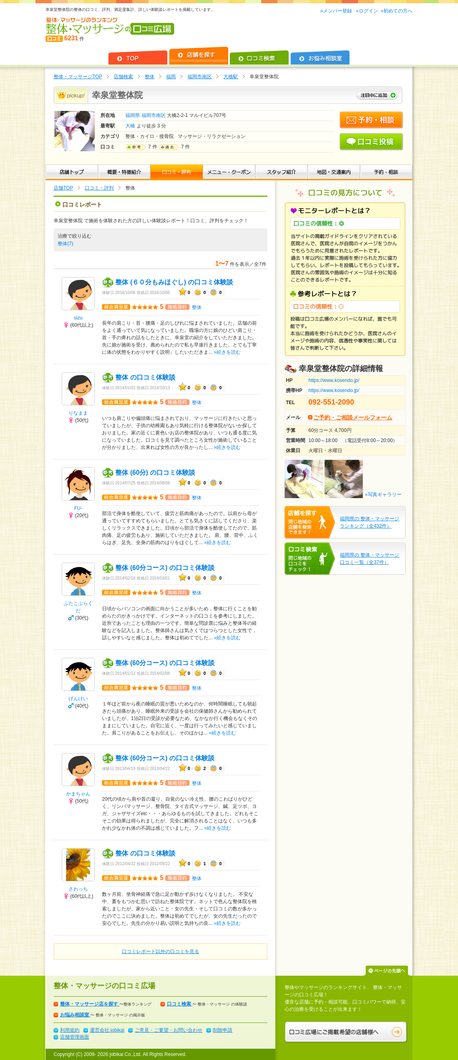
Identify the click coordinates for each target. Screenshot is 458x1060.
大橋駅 (230, 76)
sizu (78, 318)
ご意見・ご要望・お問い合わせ (168, 1030)
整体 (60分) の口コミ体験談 (155, 472)
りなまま (78, 413)
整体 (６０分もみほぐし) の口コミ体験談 (174, 282)
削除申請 (222, 1030)
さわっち (78, 889)
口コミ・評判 (99, 188)
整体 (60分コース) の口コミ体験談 (164, 567)
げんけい (78, 698)
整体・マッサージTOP (78, 76)
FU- (78, 508)
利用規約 (69, 1030)
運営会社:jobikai (107, 1030)
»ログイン (367, 11)
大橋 (130, 126)
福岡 (171, 76)
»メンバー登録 (336, 11)
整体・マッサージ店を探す (89, 1004)
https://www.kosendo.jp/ (333, 380)
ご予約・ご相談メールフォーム (352, 417)
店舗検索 (123, 76)
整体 (149, 76)
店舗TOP (63, 188)
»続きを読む (227, 352)
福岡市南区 (199, 76)
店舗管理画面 (74, 1037)
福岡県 (133, 115)
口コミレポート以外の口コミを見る (160, 951)
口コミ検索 (179, 1004)
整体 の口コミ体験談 (145, 377)
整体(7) (66, 243)
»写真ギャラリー (383, 494)
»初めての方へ (396, 11)
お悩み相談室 (75, 1015)
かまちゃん (78, 794)
